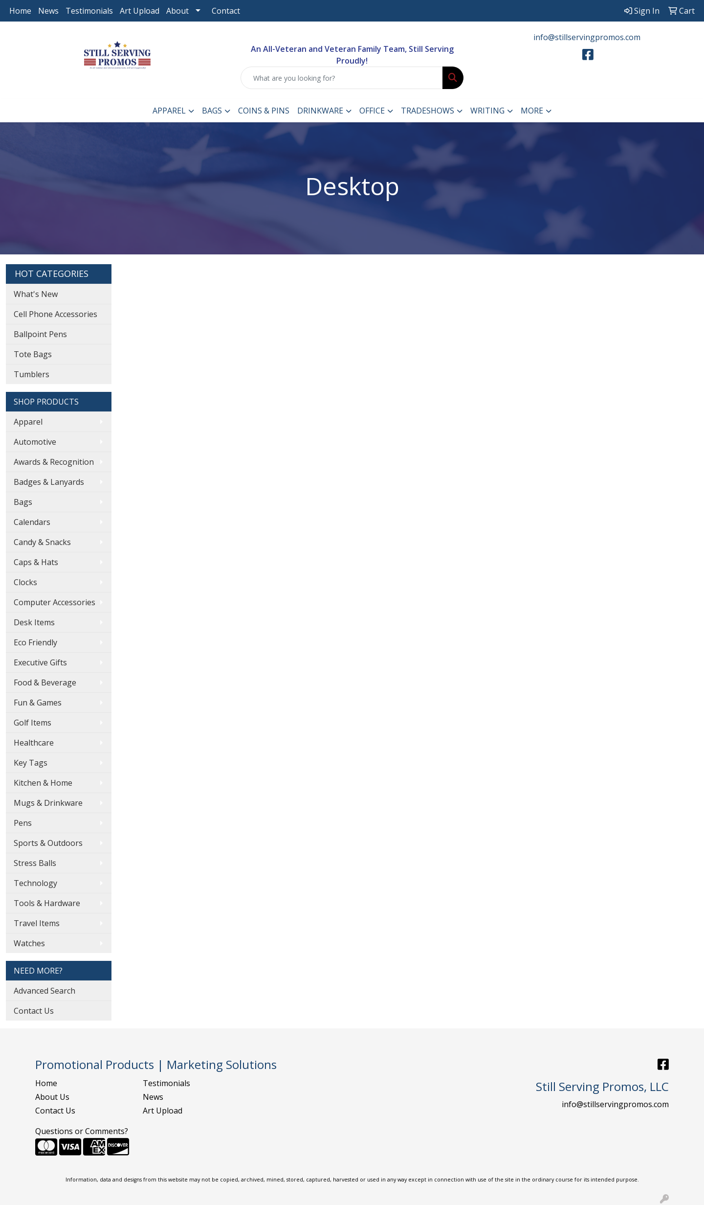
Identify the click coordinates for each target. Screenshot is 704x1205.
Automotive (35, 441)
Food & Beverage (45, 682)
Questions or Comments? (81, 1131)
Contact (226, 10)
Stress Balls (35, 863)
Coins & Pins (263, 110)
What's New (36, 294)
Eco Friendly (35, 642)
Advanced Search (44, 990)
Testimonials (89, 10)
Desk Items (34, 622)
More (532, 110)
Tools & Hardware (47, 903)
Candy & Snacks (42, 542)
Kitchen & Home (43, 782)
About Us (52, 1096)
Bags (212, 110)
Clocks (25, 582)
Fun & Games (38, 702)
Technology (35, 883)
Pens (23, 823)
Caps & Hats (36, 562)
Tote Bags (33, 354)
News (48, 10)
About (177, 10)
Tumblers (31, 374)
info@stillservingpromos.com (586, 37)
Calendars (32, 522)
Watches (29, 943)
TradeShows (427, 110)
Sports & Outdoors (48, 843)
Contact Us (34, 1010)
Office (372, 110)
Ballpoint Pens (40, 334)
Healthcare (34, 742)
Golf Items (32, 722)
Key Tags (30, 762)
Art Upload (139, 10)
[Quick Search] (342, 78)
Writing (487, 110)
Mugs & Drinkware (48, 802)
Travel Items (37, 923)
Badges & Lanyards (49, 482)
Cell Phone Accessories (55, 314)
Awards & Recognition (54, 461)
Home (20, 10)
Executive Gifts (40, 662)
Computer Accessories (54, 602)
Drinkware (320, 110)
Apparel (169, 110)
